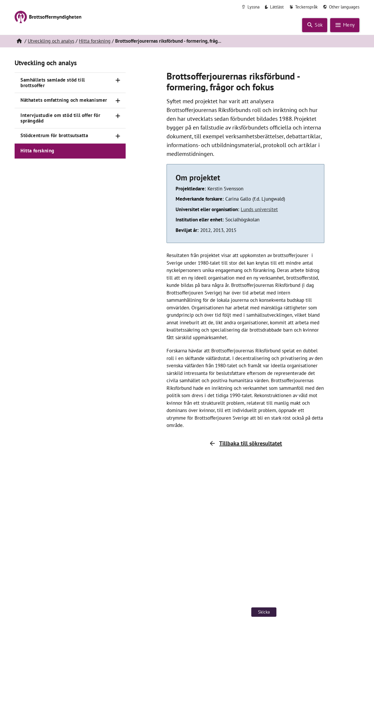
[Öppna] (118, 80)
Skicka (264, 612)
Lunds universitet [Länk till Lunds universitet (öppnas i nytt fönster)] (259, 209)
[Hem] (19, 41)
